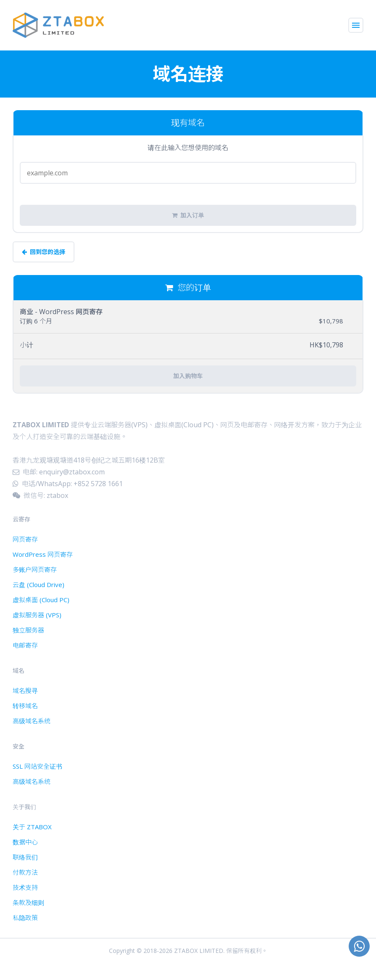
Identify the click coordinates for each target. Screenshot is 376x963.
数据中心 (25, 842)
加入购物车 (188, 376)
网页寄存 (25, 539)
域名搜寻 (25, 690)
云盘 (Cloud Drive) (38, 584)
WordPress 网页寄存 (43, 554)
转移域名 (25, 705)
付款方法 (25, 872)
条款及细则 (28, 902)
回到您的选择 (43, 252)
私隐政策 (25, 917)
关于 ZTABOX (32, 827)
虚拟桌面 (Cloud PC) (41, 599)
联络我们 (25, 857)
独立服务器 (28, 630)
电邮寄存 (25, 645)
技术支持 (25, 887)
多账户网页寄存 (35, 569)
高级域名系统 (31, 721)
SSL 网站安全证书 (37, 766)
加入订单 (188, 215)
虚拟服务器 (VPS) (37, 615)
